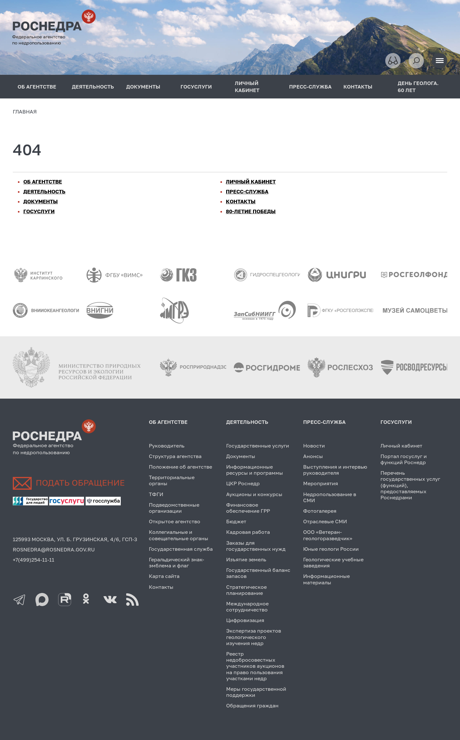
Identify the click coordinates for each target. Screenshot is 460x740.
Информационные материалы (326, 579)
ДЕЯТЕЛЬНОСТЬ (93, 86)
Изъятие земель (246, 559)
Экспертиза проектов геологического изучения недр (253, 636)
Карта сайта (164, 576)
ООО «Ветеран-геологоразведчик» (327, 535)
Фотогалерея (319, 511)
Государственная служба (181, 549)
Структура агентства (175, 456)
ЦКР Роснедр (243, 483)
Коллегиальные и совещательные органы (178, 535)
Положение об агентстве (180, 466)
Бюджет (236, 521)
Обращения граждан (252, 705)
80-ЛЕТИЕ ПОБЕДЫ (251, 211)
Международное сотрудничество (247, 606)
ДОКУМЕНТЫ (143, 86)
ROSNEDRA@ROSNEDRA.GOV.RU (54, 549)
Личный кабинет (401, 445)
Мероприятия (320, 483)
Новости (314, 445)
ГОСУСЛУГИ (196, 86)
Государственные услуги (257, 445)
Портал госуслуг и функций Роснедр (403, 459)
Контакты (161, 587)
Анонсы (313, 456)
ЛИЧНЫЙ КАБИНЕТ (247, 86)
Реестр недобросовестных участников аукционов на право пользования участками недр (255, 666)
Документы (240, 456)
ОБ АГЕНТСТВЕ (37, 86)
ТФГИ (156, 494)
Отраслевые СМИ (325, 521)
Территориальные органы (172, 480)
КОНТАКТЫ (357, 86)
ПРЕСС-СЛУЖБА (310, 86)
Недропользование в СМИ (329, 497)
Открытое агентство (174, 521)
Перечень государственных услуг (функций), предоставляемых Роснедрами (410, 485)
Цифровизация (245, 620)
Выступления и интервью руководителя (335, 469)
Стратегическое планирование (246, 590)
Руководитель (166, 445)
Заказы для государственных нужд (256, 546)
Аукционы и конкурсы (254, 494)
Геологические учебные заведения (333, 562)
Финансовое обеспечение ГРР (248, 508)
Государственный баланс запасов (258, 573)
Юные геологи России (331, 549)
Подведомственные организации (174, 508)
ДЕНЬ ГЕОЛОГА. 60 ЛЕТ (418, 86)
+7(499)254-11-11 (33, 560)
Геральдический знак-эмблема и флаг (176, 562)
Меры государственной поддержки (256, 692)
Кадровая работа (248, 532)
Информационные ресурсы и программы (254, 469)
